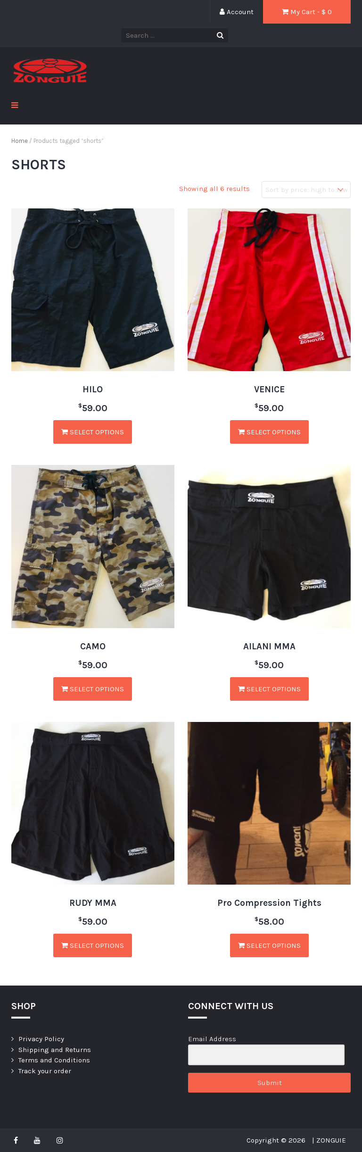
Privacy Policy (41, 1039)
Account (237, 12)
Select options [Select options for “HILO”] (92, 432)
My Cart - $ (307, 12)
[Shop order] (306, 190)
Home (19, 140)
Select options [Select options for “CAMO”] (92, 689)
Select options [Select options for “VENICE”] (269, 432)
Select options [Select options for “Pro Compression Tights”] (269, 945)
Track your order (44, 1071)
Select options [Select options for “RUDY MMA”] (92, 945)
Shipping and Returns (54, 1049)
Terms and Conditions (54, 1060)
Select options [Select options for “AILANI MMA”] (269, 689)
